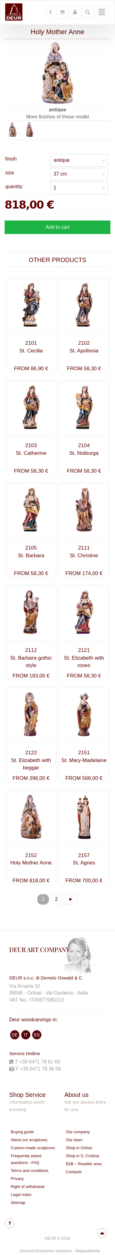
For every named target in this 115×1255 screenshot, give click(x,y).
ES (37, 1034)
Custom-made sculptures (33, 1148)
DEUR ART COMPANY (39, 949)
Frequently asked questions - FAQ (26, 1159)
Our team (74, 1140)
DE (14, 1034)
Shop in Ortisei (79, 1148)
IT (26, 1034)
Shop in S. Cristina (82, 1156)
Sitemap (18, 1202)
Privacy (17, 1178)
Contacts (74, 1172)
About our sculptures (29, 1140)
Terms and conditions (29, 1170)
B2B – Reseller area (84, 1164)
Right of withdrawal (27, 1186)
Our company (78, 1132)
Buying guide (22, 1132)
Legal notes (21, 1194)
